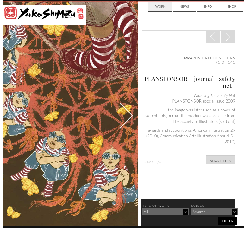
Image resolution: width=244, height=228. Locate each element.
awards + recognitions (209, 58)
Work (160, 6)
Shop (232, 6)
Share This (220, 161)
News (184, 6)
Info (208, 6)
